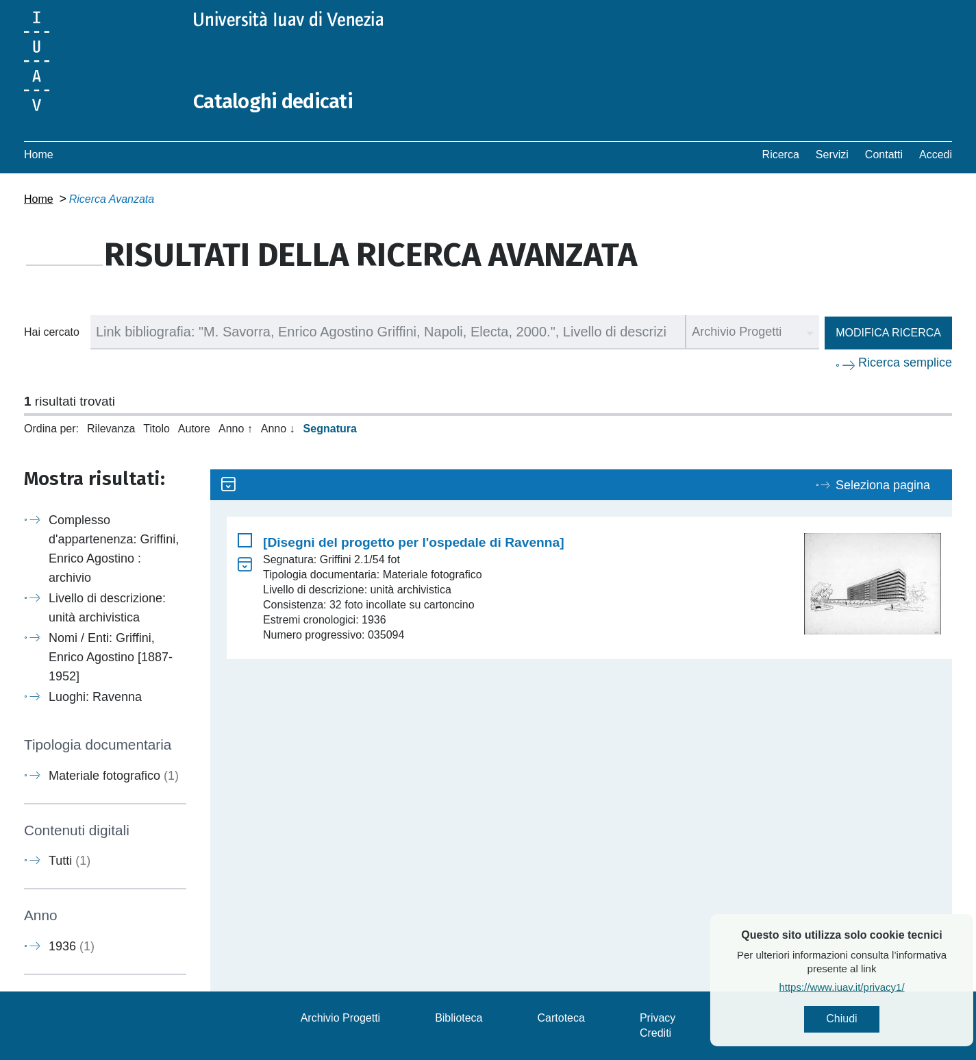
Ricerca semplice (905, 362)
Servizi (832, 154)
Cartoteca (561, 1018)
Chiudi (874, 1019)
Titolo (156, 428)
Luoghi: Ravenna (95, 697)
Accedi (935, 154)
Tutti (69, 860)
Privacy (657, 1018)
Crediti (655, 1033)
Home (38, 154)
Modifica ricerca (888, 332)
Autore (194, 428)
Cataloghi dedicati (275, 101)
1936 (72, 946)
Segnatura (330, 428)
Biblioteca (458, 1018)
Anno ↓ (278, 428)
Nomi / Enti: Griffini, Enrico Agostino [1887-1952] (111, 657)
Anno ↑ (235, 428)
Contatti (884, 154)
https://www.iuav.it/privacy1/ (874, 988)
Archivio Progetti (341, 1018)
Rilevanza (111, 428)
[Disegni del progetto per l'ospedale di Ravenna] (413, 542)
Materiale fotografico (114, 775)
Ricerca (780, 154)
